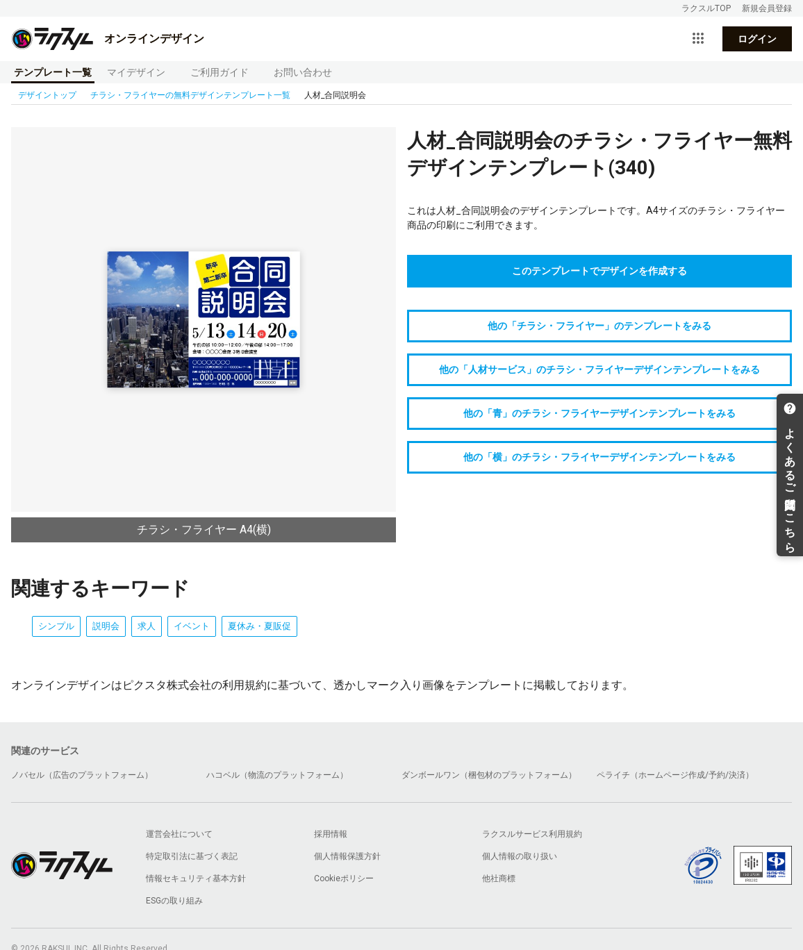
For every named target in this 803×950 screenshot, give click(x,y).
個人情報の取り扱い (519, 856)
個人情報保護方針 (347, 856)
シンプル (56, 626)
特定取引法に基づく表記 (192, 856)
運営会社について (179, 834)
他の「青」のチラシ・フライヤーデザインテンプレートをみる (599, 413)
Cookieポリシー (344, 878)
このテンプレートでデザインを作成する (599, 270)
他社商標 (498, 878)
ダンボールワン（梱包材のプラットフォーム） (489, 775)
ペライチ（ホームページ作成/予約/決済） (675, 775)
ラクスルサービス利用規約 (532, 834)
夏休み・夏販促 (259, 626)
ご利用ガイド (219, 72)
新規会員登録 (767, 8)
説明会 (105, 626)
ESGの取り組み (174, 901)
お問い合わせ (303, 72)
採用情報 (330, 834)
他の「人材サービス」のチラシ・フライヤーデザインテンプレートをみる (599, 369)
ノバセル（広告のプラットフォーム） (82, 775)
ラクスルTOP (706, 8)
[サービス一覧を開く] (698, 38)
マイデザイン (136, 72)
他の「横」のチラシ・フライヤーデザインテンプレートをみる (599, 456)
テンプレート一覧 (53, 72)
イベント (192, 626)
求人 (147, 626)
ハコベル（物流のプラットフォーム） (277, 775)
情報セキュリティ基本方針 (196, 878)
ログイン (757, 38)
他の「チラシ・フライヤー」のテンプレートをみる (599, 325)
